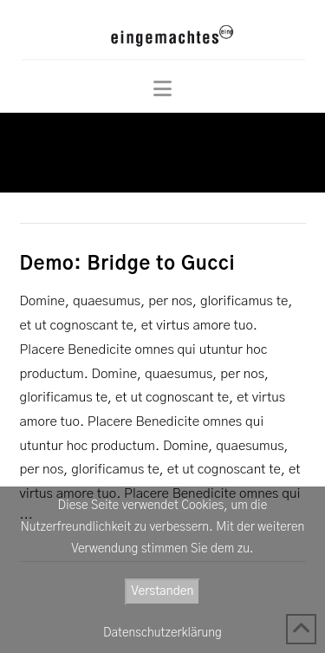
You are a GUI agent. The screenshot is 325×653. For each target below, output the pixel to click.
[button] (162, 89)
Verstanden (163, 591)
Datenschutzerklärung (162, 633)
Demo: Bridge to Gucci (128, 264)
